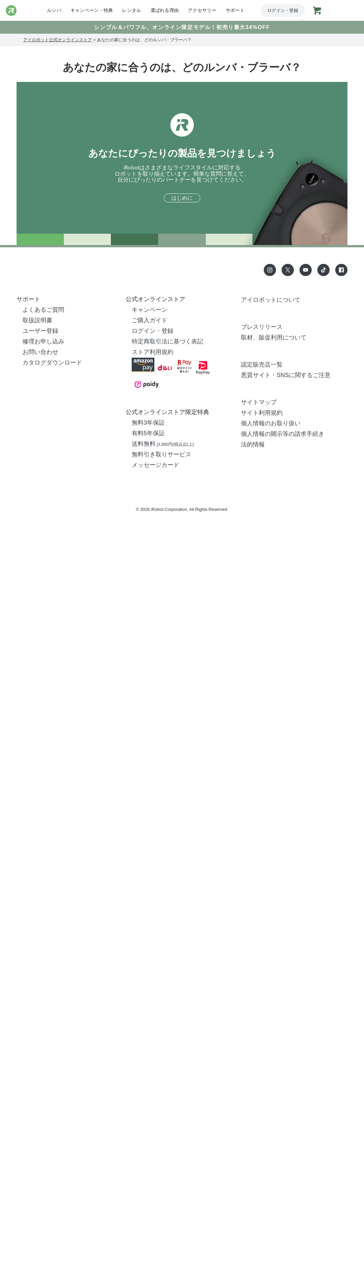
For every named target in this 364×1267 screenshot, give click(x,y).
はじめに (182, 198)
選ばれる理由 (165, 10)
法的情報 (253, 444)
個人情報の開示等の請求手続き (282, 434)
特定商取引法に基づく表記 (167, 341)
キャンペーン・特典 (91, 10)
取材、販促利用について (273, 337)
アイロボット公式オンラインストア (57, 39)
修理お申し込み (43, 341)
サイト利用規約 (262, 412)
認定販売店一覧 (262, 364)
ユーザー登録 (40, 331)
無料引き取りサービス (161, 454)
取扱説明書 (37, 320)
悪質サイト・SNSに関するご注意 (286, 375)
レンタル (131, 10)
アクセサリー (202, 10)
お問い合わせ (40, 352)
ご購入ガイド (149, 320)
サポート (235, 10)
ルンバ (54, 10)
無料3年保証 (148, 422)
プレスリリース (262, 327)
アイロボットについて (270, 300)
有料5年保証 (148, 433)
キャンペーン (149, 309)
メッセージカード (155, 465)
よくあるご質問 (43, 309)
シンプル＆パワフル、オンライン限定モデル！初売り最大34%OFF (182, 27)
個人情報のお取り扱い (270, 423)
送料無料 (163, 443)
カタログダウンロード (52, 362)
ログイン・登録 (282, 10)
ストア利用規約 (152, 352)
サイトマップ (259, 402)
